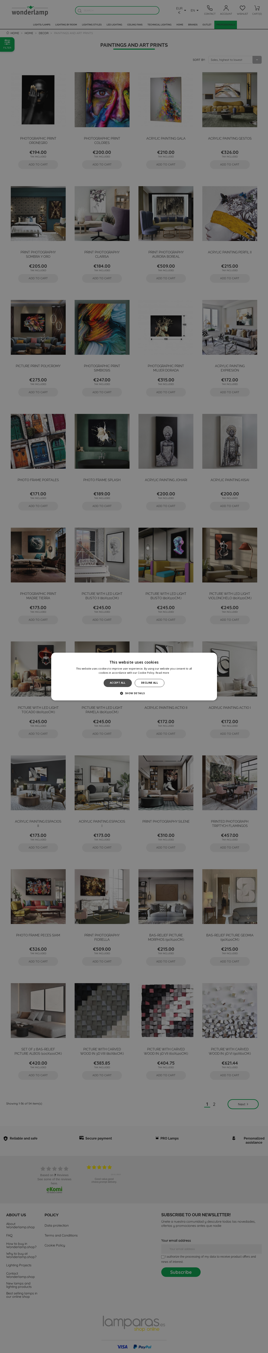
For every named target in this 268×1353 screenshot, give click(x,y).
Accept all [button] (118, 683)
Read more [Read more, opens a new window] (162, 673)
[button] (134, 693)
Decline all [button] (149, 683)
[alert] (134, 676)
